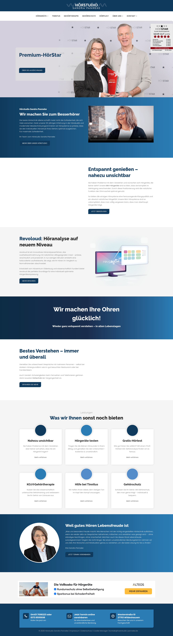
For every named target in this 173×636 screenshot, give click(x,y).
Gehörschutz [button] (89, 16)
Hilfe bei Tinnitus (86, 484)
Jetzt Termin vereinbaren (79, 554)
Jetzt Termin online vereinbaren (84, 616)
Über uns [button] (118, 16)
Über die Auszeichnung (32, 70)
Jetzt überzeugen (99, 211)
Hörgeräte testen (86, 440)
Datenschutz (86, 630)
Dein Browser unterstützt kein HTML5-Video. (121, 124)
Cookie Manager (100, 630)
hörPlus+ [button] (104, 16)
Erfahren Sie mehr (30, 384)
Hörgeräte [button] (42, 16)
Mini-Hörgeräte (112, 185)
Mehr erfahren (29, 280)
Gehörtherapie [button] (71, 16)
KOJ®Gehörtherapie (40, 484)
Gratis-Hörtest (132, 440)
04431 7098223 (38, 614)
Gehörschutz (132, 484)
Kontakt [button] (132, 16)
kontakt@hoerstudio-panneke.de (123, 630)
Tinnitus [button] (56, 16)
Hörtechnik (37, 378)
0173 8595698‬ (38, 617)
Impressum (75, 630)
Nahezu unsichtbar (41, 440)
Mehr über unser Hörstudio (35, 143)
